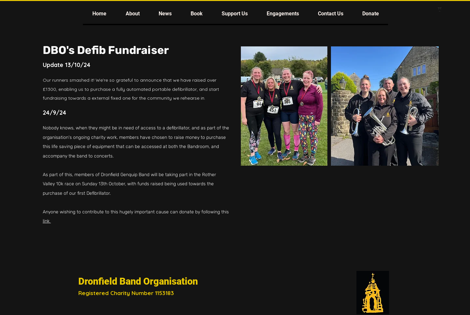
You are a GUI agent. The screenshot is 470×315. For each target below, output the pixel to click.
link (47, 221)
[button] (132, 13)
